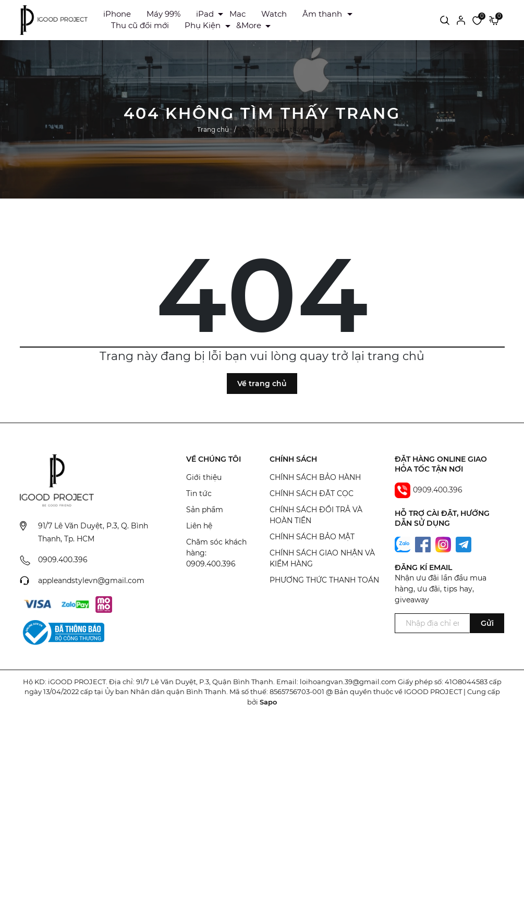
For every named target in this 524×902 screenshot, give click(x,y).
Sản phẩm (204, 509)
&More (248, 25)
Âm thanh (322, 14)
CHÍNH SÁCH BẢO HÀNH (315, 477)
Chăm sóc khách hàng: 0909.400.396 (216, 553)
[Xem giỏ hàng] (494, 19)
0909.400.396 (63, 559)
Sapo (268, 702)
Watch (274, 14)
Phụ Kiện (203, 25)
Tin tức (199, 493)
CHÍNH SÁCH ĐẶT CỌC (312, 493)
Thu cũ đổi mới (140, 25)
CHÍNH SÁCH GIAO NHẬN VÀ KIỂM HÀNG (322, 558)
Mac (237, 14)
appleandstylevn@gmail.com (91, 580)
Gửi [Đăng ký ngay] (487, 623)
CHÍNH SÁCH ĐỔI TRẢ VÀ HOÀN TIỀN (316, 515)
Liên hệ (199, 525)
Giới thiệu (204, 477)
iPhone (117, 14)
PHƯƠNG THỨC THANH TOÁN (324, 580)
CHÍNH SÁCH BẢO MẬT (312, 536)
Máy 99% (163, 14)
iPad (205, 14)
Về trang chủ (262, 383)
